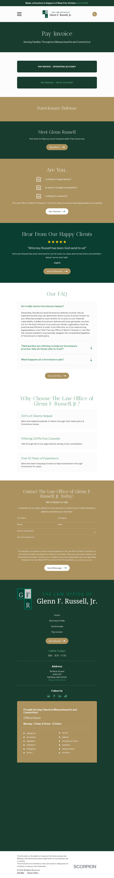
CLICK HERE (82, 3)
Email (60, 525)
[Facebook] (54, 696)
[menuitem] (20, 793)
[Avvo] (65, 696)
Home (57, 615)
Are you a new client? (25, 531)
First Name (21, 518)
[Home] (57, 14)
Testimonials (57, 626)
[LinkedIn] (59, 696)
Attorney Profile (57, 621)
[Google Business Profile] (48, 696)
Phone (19, 525)
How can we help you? (26, 537)
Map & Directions (57, 680)
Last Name (62, 518)
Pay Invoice (57, 632)
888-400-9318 (57, 655)
